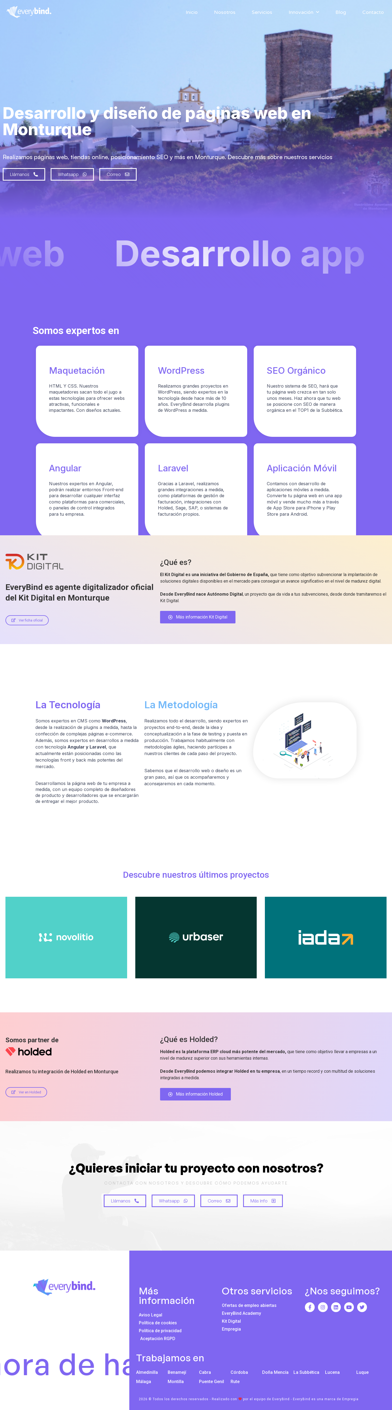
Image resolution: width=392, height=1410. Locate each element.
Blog (340, 12)
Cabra (205, 1372)
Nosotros (224, 12)
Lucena (332, 1372)
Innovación (304, 12)
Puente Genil (211, 1381)
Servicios (262, 12)
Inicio (192, 12)
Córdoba (239, 1372)
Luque (362, 1372)
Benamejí (177, 1372)
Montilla (176, 1381)
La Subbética (306, 1372)
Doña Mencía (275, 1372)
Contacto (373, 12)
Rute (235, 1381)
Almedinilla (147, 1372)
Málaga (143, 1381)
